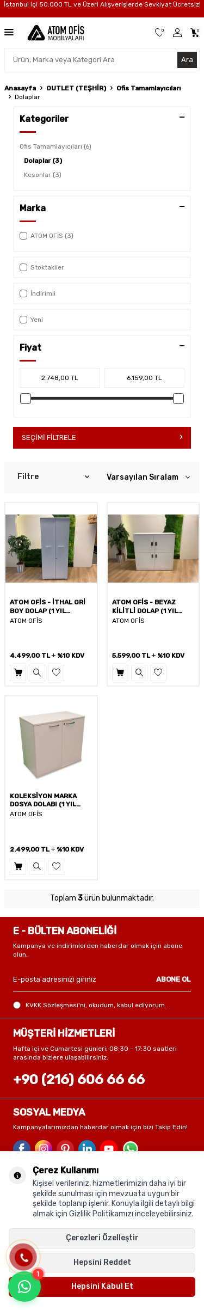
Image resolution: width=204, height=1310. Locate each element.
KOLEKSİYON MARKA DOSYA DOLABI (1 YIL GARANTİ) (43, 800)
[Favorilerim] (159, 33)
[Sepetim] (195, 33)
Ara (187, 60)
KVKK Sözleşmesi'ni (55, 1005)
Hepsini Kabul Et (102, 1286)
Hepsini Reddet (102, 1262)
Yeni (31, 319)
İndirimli (37, 293)
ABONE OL (173, 979)
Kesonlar (42, 174)
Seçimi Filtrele (102, 437)
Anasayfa (20, 88)
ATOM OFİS (26, 621)
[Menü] (9, 32)
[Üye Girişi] (177, 33)
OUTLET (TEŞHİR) (76, 88)
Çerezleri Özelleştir (102, 1237)
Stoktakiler (42, 267)
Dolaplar (43, 160)
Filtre (53, 477)
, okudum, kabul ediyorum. (89, 1005)
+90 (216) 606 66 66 (79, 1079)
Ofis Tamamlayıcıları (148, 88)
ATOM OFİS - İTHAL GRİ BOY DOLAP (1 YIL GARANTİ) (47, 606)
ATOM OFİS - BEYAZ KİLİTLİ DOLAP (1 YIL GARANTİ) (145, 606)
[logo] (55, 33)
